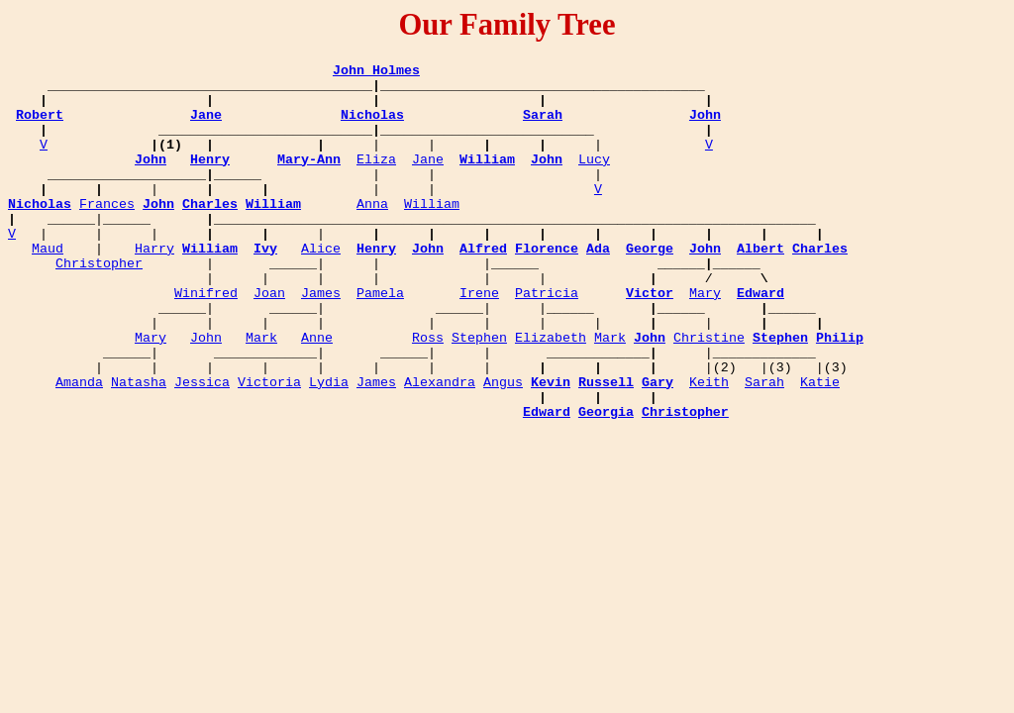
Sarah (542, 126)
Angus (503, 447)
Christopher (99, 304)
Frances (107, 233)
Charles (210, 233)
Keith (709, 447)
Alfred (483, 286)
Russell (606, 447)
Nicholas (372, 126)
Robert (39, 126)
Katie (820, 447)
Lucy (594, 179)
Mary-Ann (309, 179)
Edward (760, 340)
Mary (705, 340)
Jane (206, 126)
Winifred (206, 340)
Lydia (329, 447)
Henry (210, 179)
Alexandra (439, 447)
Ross (428, 393)
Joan (269, 340)
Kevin (550, 447)
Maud (47, 286)
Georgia (606, 482)
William (487, 179)
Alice (321, 286)
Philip (839, 393)
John (705, 126)
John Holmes (376, 72)
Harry (154, 286)
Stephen (479, 393)
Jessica (202, 447)
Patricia (546, 340)
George (649, 286)
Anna (372, 233)
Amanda (79, 447)
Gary (657, 447)
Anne (317, 393)
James (321, 340)
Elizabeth (550, 393)
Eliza (376, 179)
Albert (760, 286)
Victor (649, 340)
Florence (546, 286)
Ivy (265, 286)
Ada (598, 286)
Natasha (138, 447)
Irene (479, 340)
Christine (709, 393)
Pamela (380, 340)
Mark (261, 393)
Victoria (269, 447)
